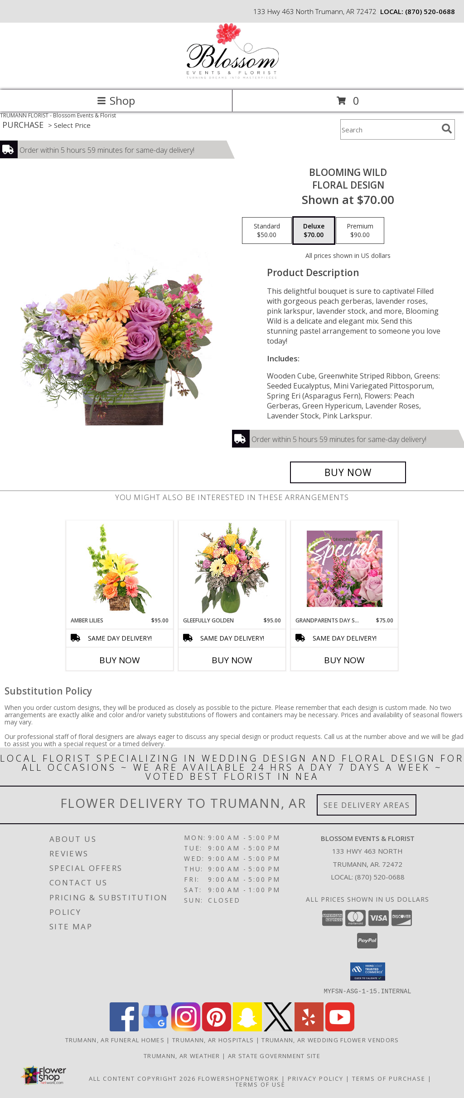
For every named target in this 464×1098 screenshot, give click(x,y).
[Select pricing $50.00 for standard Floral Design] (266, 231)
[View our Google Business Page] (154, 1028)
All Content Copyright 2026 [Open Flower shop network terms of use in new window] (142, 1078)
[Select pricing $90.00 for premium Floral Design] (360, 231)
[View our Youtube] (339, 1028)
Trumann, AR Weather (182, 1055)
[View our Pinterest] (216, 1028)
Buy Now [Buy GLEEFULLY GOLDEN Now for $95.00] (232, 660)
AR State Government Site (274, 1055)
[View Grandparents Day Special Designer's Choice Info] (344, 568)
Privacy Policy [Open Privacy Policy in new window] (315, 1078)
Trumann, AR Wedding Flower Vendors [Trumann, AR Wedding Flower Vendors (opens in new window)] (330, 1039)
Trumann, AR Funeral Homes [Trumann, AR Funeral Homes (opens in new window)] (115, 1039)
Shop (116, 100)
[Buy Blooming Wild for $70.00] (348, 472)
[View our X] (278, 1028)
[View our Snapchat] (247, 1028)
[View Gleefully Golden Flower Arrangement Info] (232, 569)
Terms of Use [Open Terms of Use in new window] (260, 1084)
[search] (446, 128)
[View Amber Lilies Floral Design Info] (120, 568)
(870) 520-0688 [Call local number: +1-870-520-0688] (430, 11)
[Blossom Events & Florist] (231, 77)
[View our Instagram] (185, 1028)
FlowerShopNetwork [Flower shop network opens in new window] (238, 1078)
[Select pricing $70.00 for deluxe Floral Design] (314, 231)
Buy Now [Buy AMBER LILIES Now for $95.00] (119, 660)
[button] (367, 971)
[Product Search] (389, 129)
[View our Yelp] (309, 1028)
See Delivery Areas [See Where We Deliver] (367, 805)
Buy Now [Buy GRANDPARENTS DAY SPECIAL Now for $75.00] (344, 660)
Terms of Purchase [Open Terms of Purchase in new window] (388, 1078)
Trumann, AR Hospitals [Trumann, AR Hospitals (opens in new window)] (213, 1039)
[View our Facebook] (124, 1028)
